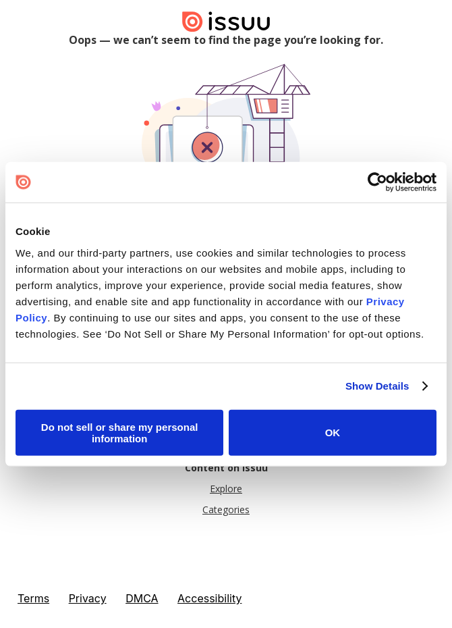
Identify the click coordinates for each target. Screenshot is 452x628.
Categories (226, 509)
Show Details (377, 386)
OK (333, 432)
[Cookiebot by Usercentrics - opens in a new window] (377, 182)
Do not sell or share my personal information (119, 432)
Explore (226, 488)
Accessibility (209, 598)
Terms (33, 598)
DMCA (141, 598)
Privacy (88, 598)
